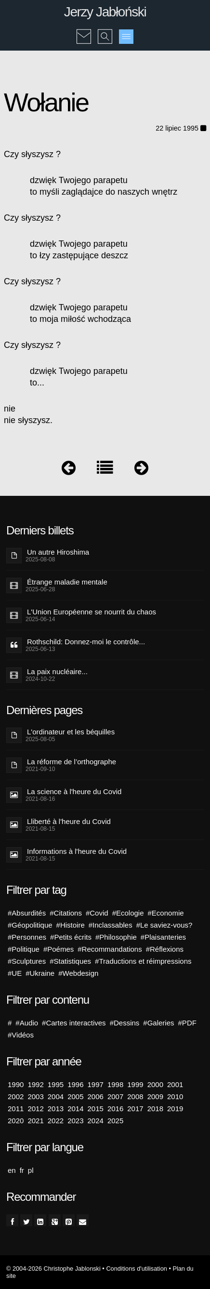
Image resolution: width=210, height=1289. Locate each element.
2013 (56, 1108)
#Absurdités (27, 913)
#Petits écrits (71, 937)
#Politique (23, 949)
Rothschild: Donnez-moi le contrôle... (86, 642)
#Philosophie (116, 937)
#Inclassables (110, 925)
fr (22, 1170)
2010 (175, 1096)
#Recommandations (110, 949)
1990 (16, 1084)
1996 (75, 1084)
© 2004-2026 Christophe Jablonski (53, 1268)
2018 (155, 1108)
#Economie (166, 913)
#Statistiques (70, 961)
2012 (35, 1108)
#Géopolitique (30, 925)
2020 (16, 1120)
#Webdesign (78, 973)
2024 (96, 1120)
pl (31, 1170)
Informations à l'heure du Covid (77, 851)
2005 (75, 1096)
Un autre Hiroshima (58, 552)
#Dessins (125, 1023)
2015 (96, 1108)
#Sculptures (27, 961)
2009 (155, 1096)
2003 (35, 1096)
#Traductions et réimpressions (143, 961)
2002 (16, 1096)
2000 (155, 1084)
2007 (115, 1096)
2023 (75, 1120)
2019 (175, 1108)
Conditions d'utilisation (136, 1268)
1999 (135, 1084)
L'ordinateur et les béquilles (71, 732)
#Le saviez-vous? (164, 925)
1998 (115, 1084)
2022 (56, 1120)
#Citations (66, 913)
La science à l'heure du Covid (74, 791)
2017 (135, 1108)
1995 (56, 1084)
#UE (15, 973)
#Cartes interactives (74, 1023)
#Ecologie (128, 913)
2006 (96, 1096)
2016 (115, 1108)
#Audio (26, 1023)
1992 (35, 1084)
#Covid (97, 913)
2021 (35, 1120)
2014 (75, 1108)
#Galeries (158, 1023)
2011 (16, 1108)
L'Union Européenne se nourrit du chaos (91, 612)
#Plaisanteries (163, 937)
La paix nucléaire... (57, 671)
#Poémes (58, 949)
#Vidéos (21, 1035)
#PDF (187, 1023)
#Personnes (27, 937)
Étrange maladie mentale (67, 582)
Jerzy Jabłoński (105, 11)
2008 (135, 1096)
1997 (96, 1084)
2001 (175, 1084)
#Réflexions (165, 949)
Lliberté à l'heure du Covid (69, 821)
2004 (56, 1096)
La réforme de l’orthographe (71, 761)
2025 (115, 1120)
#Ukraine (40, 973)
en (12, 1170)
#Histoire (70, 925)
